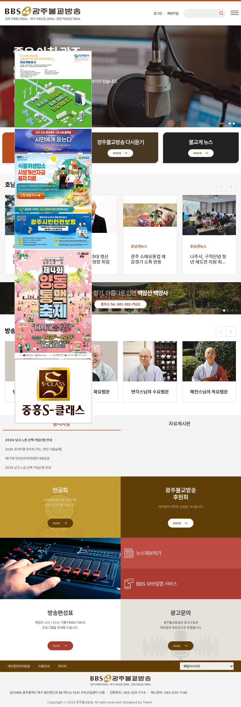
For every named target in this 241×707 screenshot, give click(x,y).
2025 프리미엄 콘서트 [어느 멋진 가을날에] (33, 449)
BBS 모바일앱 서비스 (156, 584)
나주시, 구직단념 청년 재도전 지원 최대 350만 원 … (208, 259)
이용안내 (44, 666)
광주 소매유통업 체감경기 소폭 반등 (148, 259)
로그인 (158, 13)
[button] (223, 123)
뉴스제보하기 (148, 553)
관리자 (62, 666)
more (37, 153)
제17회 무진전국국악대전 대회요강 (27, 458)
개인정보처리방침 (18, 666)
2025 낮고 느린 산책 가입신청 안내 (28, 468)
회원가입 (172, 13)
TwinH (147, 702)
